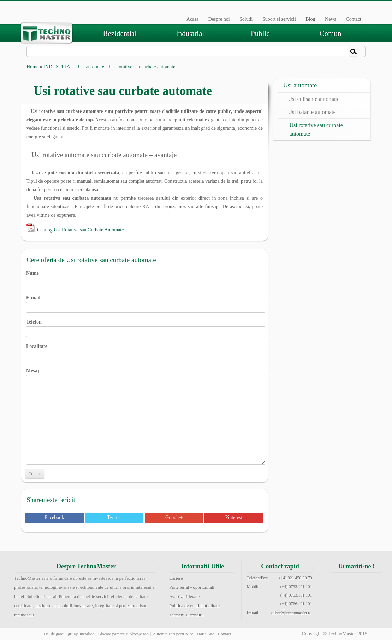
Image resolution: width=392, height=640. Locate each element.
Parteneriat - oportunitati (191, 587)
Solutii (246, 19)
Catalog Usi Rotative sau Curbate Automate (80, 230)
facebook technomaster (338, 582)
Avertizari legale (184, 596)
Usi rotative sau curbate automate (316, 129)
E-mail (145, 302)
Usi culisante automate (314, 99)
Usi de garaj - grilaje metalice (69, 634)
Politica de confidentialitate (194, 605)
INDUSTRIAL (58, 67)
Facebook (54, 517)
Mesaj (145, 375)
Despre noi (219, 19)
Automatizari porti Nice (173, 634)
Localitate (145, 351)
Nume (145, 278)
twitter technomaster (356, 582)
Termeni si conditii (186, 614)
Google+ (174, 517)
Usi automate (91, 67)
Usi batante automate (312, 112)
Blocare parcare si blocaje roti (123, 634)
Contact (353, 19)
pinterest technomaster (338, 599)
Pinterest (233, 517)
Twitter (114, 517)
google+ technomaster (374, 582)
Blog (310, 19)
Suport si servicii (279, 19)
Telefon (145, 326)
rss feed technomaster (374, 599)
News (330, 19)
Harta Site (205, 634)
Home (32, 67)
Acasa (192, 19)
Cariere (176, 578)
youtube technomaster (356, 599)
